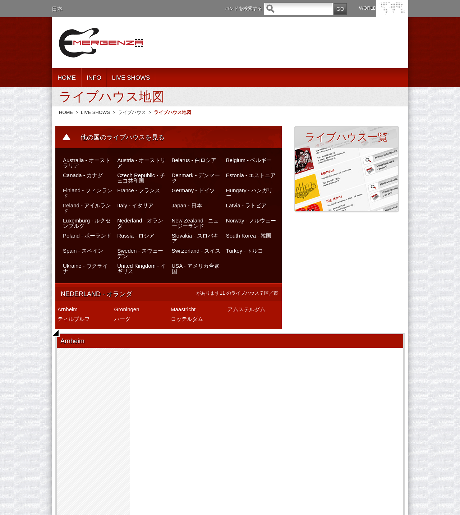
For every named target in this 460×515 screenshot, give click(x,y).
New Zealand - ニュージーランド (195, 223)
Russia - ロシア (136, 236)
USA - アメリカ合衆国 (196, 268)
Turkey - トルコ (244, 251)
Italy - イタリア (135, 205)
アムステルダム (246, 309)
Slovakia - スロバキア (195, 238)
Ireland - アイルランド (87, 208)
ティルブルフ (74, 319)
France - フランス (138, 190)
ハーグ (122, 319)
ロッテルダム (187, 319)
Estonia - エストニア (251, 175)
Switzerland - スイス (196, 251)
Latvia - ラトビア (246, 205)
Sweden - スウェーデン (140, 253)
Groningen (126, 309)
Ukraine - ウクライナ (85, 268)
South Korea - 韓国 (249, 236)
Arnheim (68, 309)
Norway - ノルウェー (251, 220)
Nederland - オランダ (140, 223)
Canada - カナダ (83, 175)
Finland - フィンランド (87, 193)
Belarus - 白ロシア (194, 160)
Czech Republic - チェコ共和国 (141, 178)
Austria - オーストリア (141, 163)
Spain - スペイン (83, 251)
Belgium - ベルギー (249, 160)
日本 (57, 9)
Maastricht (183, 309)
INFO (94, 77)
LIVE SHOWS (131, 77)
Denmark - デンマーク (196, 178)
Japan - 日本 (187, 205)
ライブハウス (132, 112)
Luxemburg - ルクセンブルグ (87, 223)
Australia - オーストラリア (86, 163)
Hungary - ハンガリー (249, 193)
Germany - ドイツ (193, 190)
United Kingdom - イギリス (141, 268)
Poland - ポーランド (87, 236)
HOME (67, 77)
